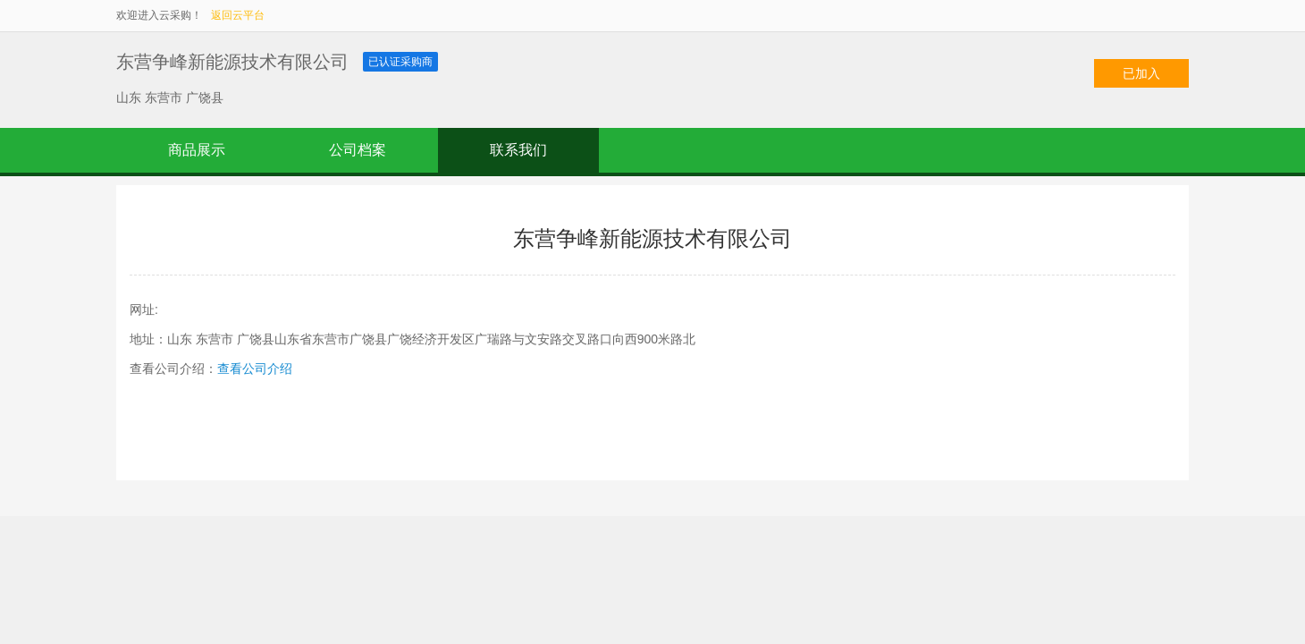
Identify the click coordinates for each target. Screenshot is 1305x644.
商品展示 (196, 149)
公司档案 (357, 149)
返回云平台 (238, 15)
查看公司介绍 (254, 368)
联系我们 (518, 149)
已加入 (1141, 73)
